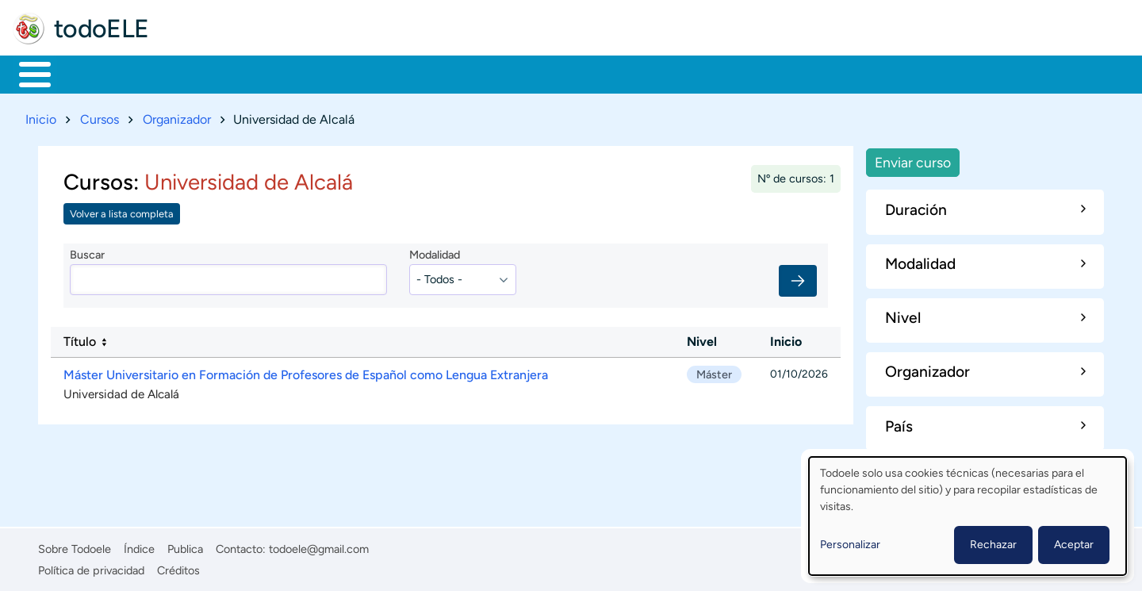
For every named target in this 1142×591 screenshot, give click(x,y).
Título (79, 339)
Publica (185, 546)
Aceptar (1074, 544)
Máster (714, 371)
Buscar (662, 73)
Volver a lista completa (122, 211)
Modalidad (434, 252)
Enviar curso (913, 159)
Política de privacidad (91, 567)
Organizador (177, 116)
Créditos (178, 567)
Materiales (89, 73)
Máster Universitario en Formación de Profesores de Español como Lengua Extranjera (305, 371)
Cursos (99, 116)
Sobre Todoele (74, 546)
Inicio (26, 73)
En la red (380, 73)
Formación (194, 73)
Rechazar (993, 544)
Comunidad (589, 73)
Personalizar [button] (850, 544)
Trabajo (290, 73)
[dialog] (967, 516)
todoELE (101, 28)
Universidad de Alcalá (121, 391)
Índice (139, 546)
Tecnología (481, 73)
